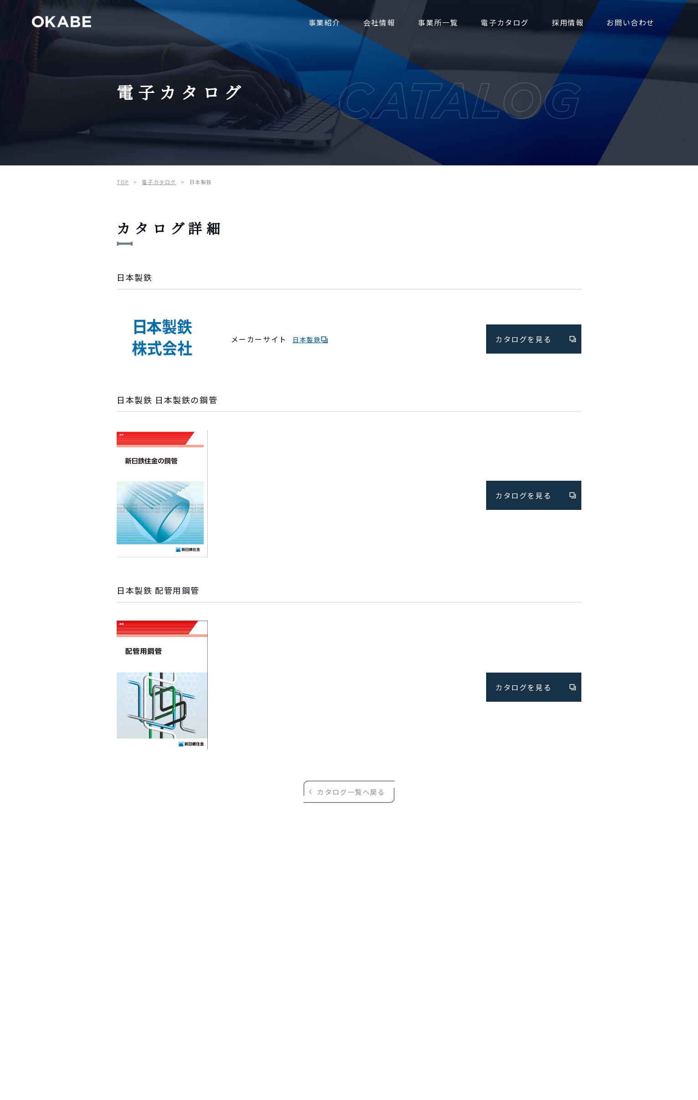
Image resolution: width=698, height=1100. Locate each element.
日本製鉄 (310, 339)
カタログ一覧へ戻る (349, 792)
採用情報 (568, 22)
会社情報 (379, 22)
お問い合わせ (630, 22)
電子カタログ (505, 22)
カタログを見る (536, 339)
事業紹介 (324, 22)
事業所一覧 (438, 22)
